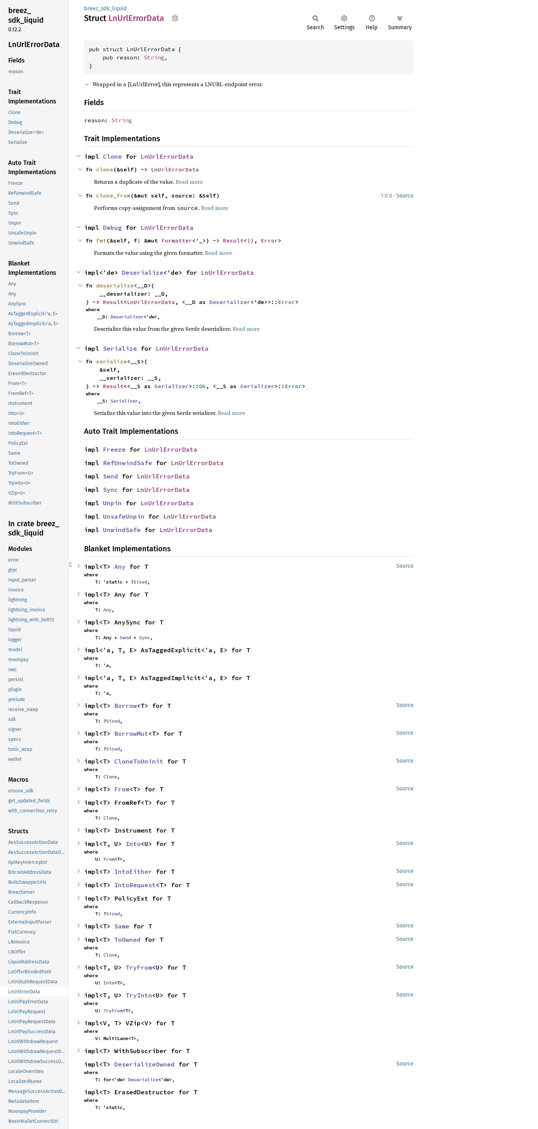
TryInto (139, 995)
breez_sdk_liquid (105, 8)
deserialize (115, 285)
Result (233, 240)
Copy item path (175, 18)
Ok (202, 386)
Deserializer (229, 301)
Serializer (171, 386)
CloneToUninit (138, 761)
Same (121, 926)
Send (110, 476)
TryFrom (139, 967)
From (121, 789)
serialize (111, 361)
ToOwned (127, 940)
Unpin (112, 503)
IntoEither (133, 872)
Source (404, 195)
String (154, 57)
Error (269, 240)
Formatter (176, 240)
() (250, 240)
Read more (189, 181)
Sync (110, 490)
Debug (112, 228)
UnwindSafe (122, 530)
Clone (112, 156)
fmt (101, 240)
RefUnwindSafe (127, 463)
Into (133, 844)
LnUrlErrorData (167, 156)
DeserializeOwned (144, 1064)
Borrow (125, 706)
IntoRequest (135, 885)
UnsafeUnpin (123, 516)
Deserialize (142, 272)
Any (120, 567)
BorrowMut (131, 733)
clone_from (113, 195)
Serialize (120, 348)
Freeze (114, 449)
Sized (140, 582)
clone (104, 169)
